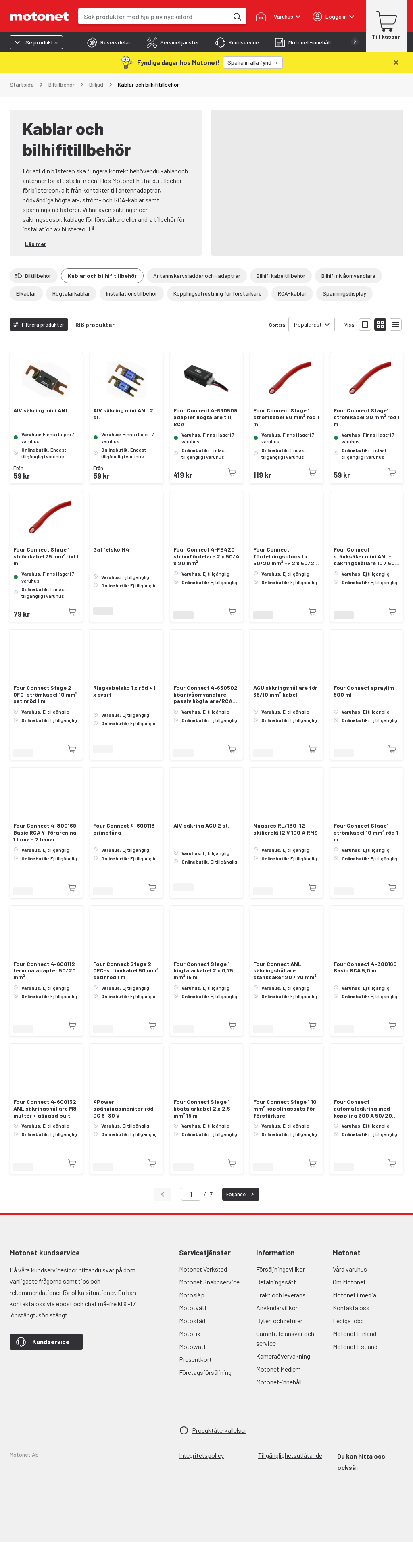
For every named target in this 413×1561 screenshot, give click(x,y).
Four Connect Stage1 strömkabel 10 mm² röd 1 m (366, 851)
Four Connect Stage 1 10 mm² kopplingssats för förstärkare (285, 1127)
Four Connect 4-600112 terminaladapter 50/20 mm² (44, 989)
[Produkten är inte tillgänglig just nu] (232, 491)
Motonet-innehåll (279, 1400)
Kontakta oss (351, 1326)
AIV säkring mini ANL (41, 429)
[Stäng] (396, 62)
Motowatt (192, 1365)
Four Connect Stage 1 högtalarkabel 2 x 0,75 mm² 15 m (203, 989)
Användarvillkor (277, 1326)
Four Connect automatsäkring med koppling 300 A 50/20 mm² (363, 1127)
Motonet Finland (354, 1352)
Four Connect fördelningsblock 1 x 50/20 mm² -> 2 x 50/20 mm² (285, 575)
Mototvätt (193, 1326)
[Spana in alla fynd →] (253, 62)
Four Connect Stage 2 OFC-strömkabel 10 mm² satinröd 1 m (45, 713)
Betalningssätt (276, 1300)
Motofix (189, 1352)
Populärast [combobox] (308, 342)
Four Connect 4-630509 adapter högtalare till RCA (205, 436)
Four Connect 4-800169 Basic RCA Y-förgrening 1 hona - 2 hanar (45, 851)
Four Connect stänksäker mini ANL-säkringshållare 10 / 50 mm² (364, 575)
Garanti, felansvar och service (285, 1356)
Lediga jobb (348, 1339)
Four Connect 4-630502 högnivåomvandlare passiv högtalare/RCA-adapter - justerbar (205, 713)
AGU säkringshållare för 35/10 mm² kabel (285, 709)
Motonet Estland (355, 1365)
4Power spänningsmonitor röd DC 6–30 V (123, 1127)
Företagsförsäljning (205, 1390)
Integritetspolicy (201, 1474)
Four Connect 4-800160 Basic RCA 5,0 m (365, 986)
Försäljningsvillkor (280, 1287)
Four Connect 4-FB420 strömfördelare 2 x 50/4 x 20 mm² (206, 575)
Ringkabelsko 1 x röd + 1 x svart (124, 709)
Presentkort (195, 1378)
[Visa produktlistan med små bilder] (380, 343)
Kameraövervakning (283, 1374)
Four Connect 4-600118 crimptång (124, 847)
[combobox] (153, 16)
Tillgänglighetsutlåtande (290, 1474)
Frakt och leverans (281, 1313)
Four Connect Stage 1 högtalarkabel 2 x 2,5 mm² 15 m (201, 1127)
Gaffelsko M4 (111, 568)
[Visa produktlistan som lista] (396, 343)
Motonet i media (354, 1313)
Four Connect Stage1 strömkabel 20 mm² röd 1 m (367, 436)
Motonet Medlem (278, 1387)
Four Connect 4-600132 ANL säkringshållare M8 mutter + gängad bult (45, 1127)
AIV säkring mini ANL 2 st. (123, 432)
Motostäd (192, 1339)
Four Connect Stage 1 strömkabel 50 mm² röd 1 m (286, 436)
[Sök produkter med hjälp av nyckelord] (237, 16)
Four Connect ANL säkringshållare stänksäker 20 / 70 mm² (285, 989)
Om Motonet (349, 1300)
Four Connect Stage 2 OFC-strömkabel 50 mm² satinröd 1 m (126, 989)
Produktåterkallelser (219, 1449)
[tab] (109, 42)
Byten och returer (279, 1339)
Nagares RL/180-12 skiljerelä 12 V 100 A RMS (285, 847)
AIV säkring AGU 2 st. (201, 844)
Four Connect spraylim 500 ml (364, 709)
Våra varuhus (350, 1287)
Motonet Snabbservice (209, 1300)
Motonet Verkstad (203, 1287)
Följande (241, 1212)
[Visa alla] (206, 313)
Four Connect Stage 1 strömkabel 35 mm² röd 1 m (46, 575)
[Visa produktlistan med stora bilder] (365, 343)
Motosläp (191, 1313)
